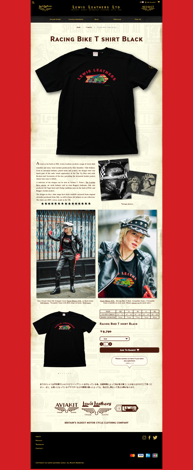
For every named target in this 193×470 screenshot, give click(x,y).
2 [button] (60, 375)
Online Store (55, 20)
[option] (64, 340)
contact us (135, 304)
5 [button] (66, 375)
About (38, 437)
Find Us (138, 20)
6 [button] (68, 375)
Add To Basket (129, 351)
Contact (39, 449)
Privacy (39, 441)
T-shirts (89, 28)
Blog (97, 20)
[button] (33, 2)
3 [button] (62, 375)
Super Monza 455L (74, 302)
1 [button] (58, 375)
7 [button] (70, 375)
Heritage (117, 20)
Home (78, 28)
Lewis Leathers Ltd (96, 7)
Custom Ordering (76, 20)
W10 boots (87, 304)
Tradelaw (40, 445)
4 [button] (64, 375)
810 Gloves (44, 304)
